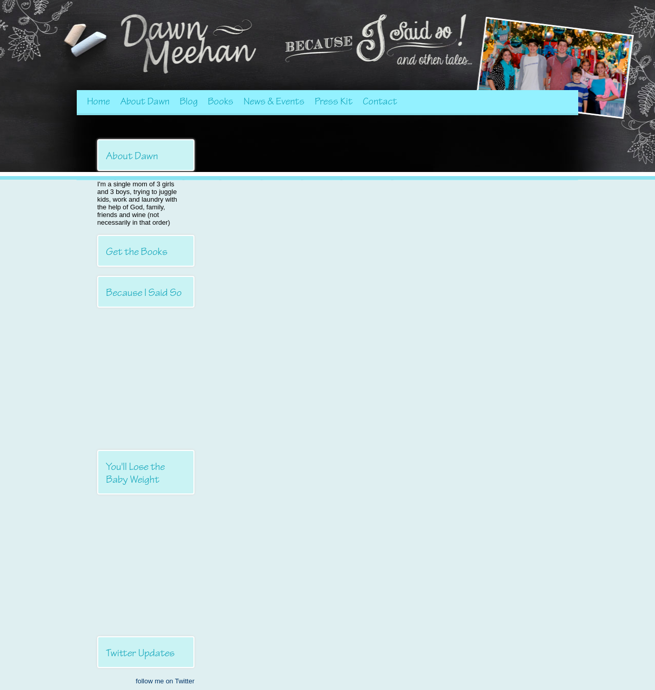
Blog (189, 101)
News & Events (274, 101)
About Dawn (144, 101)
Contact (380, 101)
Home (98, 101)
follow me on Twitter (165, 681)
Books (220, 101)
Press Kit (334, 101)
